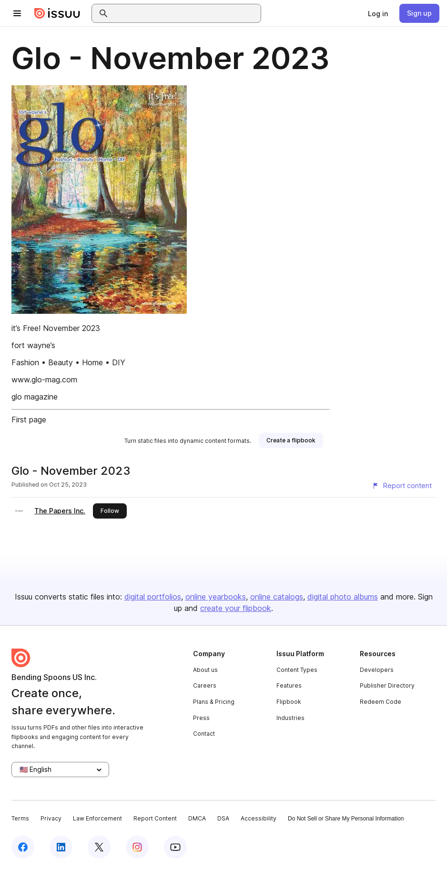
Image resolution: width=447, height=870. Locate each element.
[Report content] (402, 485)
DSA (223, 818)
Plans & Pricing (213, 701)
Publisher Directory (387, 685)
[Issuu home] (57, 13)
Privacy (51, 818)
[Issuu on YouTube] (175, 847)
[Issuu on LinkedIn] (61, 847)
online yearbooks (215, 596)
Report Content (155, 818)
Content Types (296, 669)
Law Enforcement (97, 818)
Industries (290, 717)
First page (28, 419)
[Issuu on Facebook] (22, 847)
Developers (377, 669)
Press (201, 717)
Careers (204, 685)
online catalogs (276, 596)
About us (205, 669)
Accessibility (258, 818)
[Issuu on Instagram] (137, 847)
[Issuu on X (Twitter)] (99, 847)
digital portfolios (152, 596)
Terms (20, 818)
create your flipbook (235, 608)
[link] (378, 13)
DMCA (197, 818)
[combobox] (185, 13)
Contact (204, 733)
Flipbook (288, 701)
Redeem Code (380, 701)
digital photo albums (342, 596)
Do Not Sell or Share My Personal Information (346, 818)
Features (289, 685)
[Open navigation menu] (17, 13)
